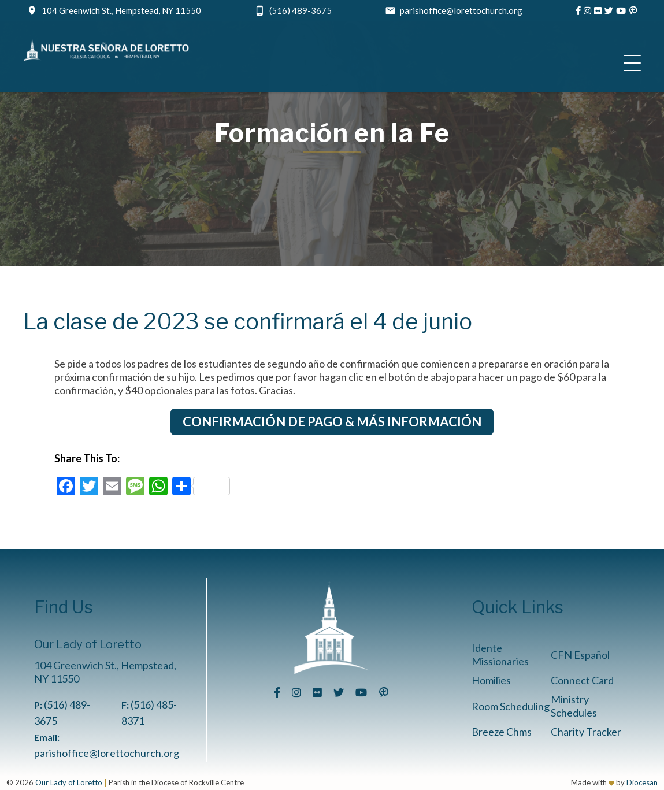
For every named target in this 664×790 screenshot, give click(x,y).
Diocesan (642, 782)
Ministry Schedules (574, 706)
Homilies (491, 680)
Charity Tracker (586, 731)
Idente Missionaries (500, 654)
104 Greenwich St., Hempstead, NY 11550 (121, 10)
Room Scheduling (511, 706)
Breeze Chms (502, 731)
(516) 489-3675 (300, 10)
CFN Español (580, 654)
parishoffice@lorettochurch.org (461, 10)
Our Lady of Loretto (68, 782)
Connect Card (582, 680)
